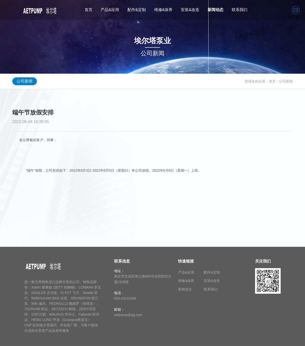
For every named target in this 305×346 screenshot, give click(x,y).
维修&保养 (163, 10)
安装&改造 (190, 10)
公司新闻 (24, 81)
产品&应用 (110, 10)
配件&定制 (136, 10)
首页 (88, 10)
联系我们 (239, 10)
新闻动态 (215, 10)
